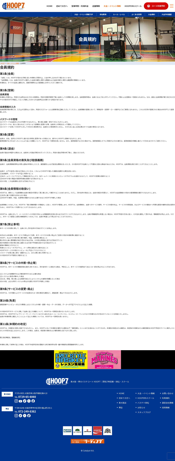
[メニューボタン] (171, 6)
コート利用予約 (158, 5)
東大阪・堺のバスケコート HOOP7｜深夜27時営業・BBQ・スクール (87, 381)
